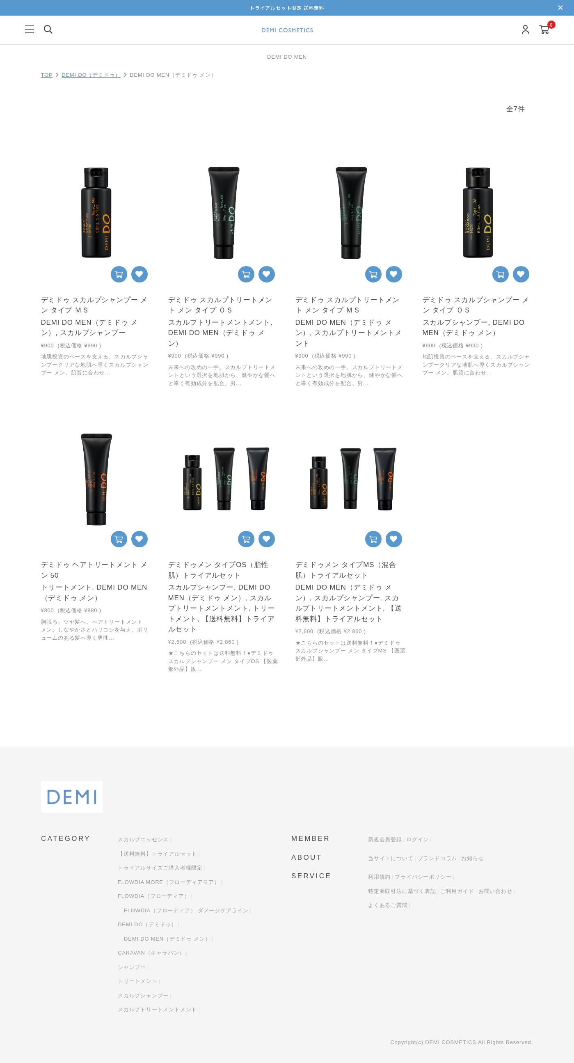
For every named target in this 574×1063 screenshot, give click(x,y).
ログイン (417, 840)
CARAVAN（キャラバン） (151, 953)
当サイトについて (390, 858)
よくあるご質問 (388, 905)
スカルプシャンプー (143, 995)
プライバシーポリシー (423, 877)
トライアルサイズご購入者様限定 (160, 868)
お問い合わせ (495, 891)
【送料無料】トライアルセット (157, 854)
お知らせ (472, 858)
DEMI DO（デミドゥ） (91, 75)
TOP (47, 75)
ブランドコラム (437, 858)
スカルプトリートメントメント (157, 1010)
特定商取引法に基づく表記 (402, 891)
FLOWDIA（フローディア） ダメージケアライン (186, 910)
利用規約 (379, 877)
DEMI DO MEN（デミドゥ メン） (167, 939)
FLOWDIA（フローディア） (154, 896)
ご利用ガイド (457, 891)
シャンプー (132, 967)
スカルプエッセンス (143, 840)
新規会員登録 (385, 840)
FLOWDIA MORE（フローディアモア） (169, 882)
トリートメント (138, 981)
